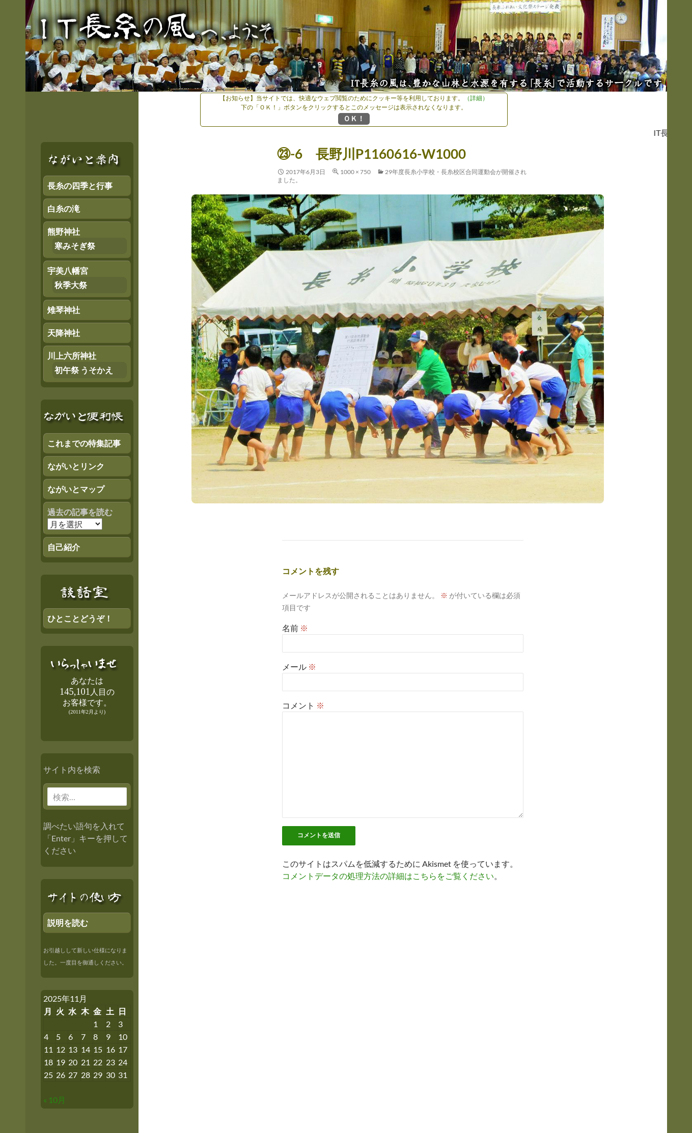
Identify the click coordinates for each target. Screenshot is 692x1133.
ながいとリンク (75, 466)
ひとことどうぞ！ (80, 618)
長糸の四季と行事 (80, 185)
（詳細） (476, 98)
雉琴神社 (63, 310)
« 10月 (54, 1099)
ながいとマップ (75, 489)
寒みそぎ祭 (74, 245)
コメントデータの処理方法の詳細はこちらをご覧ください (388, 876)
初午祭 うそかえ (83, 370)
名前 (295, 628)
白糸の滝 (63, 208)
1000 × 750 (355, 172)
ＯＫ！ (354, 118)
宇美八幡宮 (67, 270)
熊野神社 (63, 231)
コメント (303, 705)
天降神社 (63, 332)
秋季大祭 (70, 285)
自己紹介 (63, 547)
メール (299, 666)
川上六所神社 (71, 355)
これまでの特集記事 (84, 443)
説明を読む (67, 922)
